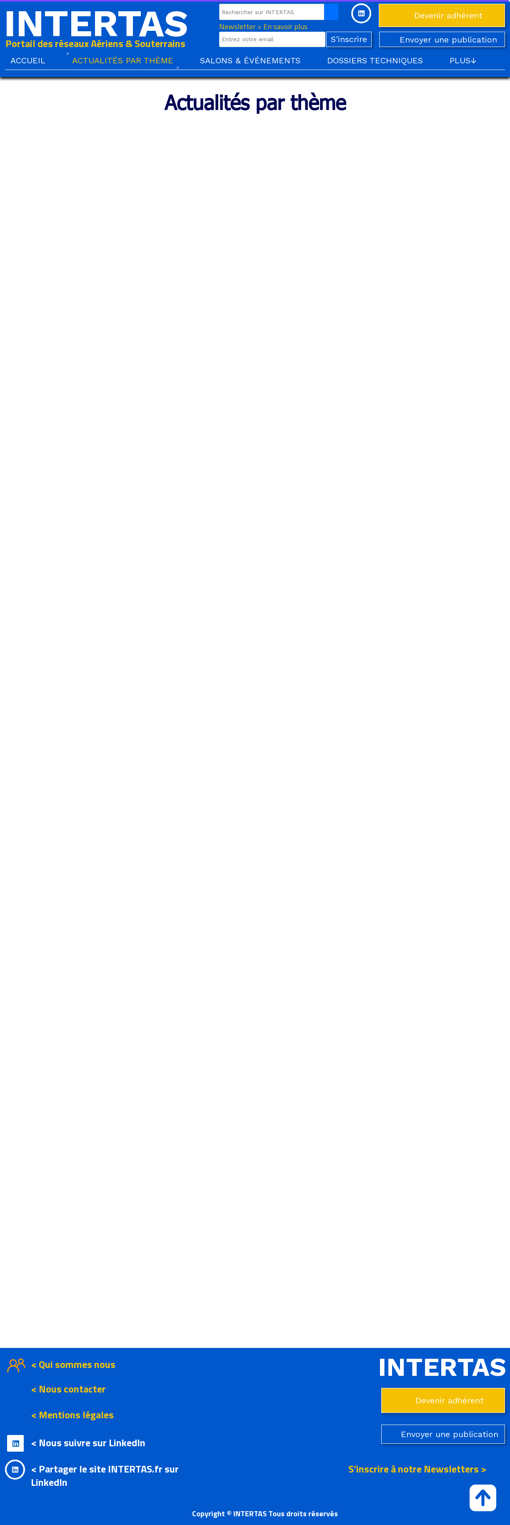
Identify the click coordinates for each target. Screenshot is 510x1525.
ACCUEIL (27, 60)
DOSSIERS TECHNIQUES (375, 60)
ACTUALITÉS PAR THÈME (122, 60)
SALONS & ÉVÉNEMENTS (250, 60)
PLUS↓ (463, 60)
